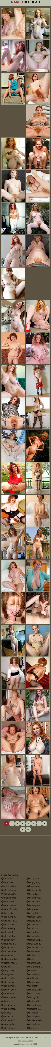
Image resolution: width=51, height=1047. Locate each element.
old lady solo (34, 1005)
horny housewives (37, 898)
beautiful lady (9, 909)
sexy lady (32, 986)
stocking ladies (35, 1009)
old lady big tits (9, 917)
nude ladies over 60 (37, 951)
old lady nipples (35, 932)
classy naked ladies (12, 963)
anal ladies (8, 882)
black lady (7, 924)
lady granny (34, 882)
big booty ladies (10, 913)
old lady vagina (35, 1024)
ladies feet (7, 1016)
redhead (32, 970)
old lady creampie (11, 982)
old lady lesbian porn (38, 913)
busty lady (7, 947)
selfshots (32, 978)
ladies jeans (34, 905)
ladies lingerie (35, 917)
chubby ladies (9, 959)
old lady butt (8, 951)
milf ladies (33, 924)
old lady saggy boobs (38, 974)
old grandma (34, 878)
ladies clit (7, 967)
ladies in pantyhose (37, 959)
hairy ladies (33, 886)
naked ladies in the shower (38, 993)
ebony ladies (8, 997)
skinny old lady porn (38, 997)
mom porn (33, 928)
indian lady (33, 901)
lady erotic (7, 1001)
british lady (8, 940)
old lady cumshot (11, 986)
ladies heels (34, 890)
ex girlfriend (8, 1005)
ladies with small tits (38, 1001)
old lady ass (8, 890)
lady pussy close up (12, 970)
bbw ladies (7, 901)
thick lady (32, 1013)
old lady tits (33, 1016)
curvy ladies (8, 990)
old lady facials (9, 1009)
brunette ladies (9, 944)
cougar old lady (10, 974)
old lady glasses (10, 1028)
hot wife (32, 1028)
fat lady (6, 1013)
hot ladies (33, 894)
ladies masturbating (37, 921)
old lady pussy (35, 967)
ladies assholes (10, 894)
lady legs (32, 909)
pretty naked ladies (37, 963)
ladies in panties (36, 955)
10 (28, 829)
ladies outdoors (35, 940)
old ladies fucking (11, 1020)
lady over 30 (34, 944)
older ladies (33, 936)
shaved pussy (35, 990)
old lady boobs (9, 936)
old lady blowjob (10, 932)
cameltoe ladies (10, 955)
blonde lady (8, 928)
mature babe (8, 898)
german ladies (9, 1024)
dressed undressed (12, 993)
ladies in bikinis (10, 921)
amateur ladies (9, 878)
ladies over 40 (35, 947)
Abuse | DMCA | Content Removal (18, 1037)
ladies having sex (36, 982)
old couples (8, 978)
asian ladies (8, 886)
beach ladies (8, 905)
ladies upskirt (34, 1020)
